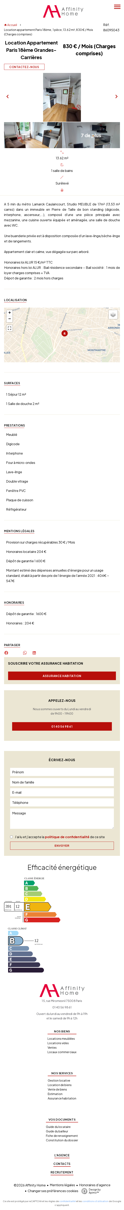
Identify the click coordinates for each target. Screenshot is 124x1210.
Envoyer (62, 845)
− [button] (9, 319)
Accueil (10, 25)
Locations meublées (61, 1038)
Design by (90, 1191)
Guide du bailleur (57, 1131)
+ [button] (9, 313)
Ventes (52, 1047)
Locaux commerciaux (62, 1052)
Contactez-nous (24, 67)
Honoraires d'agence (94, 1185)
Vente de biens (57, 1089)
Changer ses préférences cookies (53, 1191)
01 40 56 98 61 (62, 726)
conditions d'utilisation (95, 1201)
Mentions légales (62, 1185)
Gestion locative (59, 1080)
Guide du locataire (58, 1127)
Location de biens (60, 1085)
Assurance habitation (62, 676)
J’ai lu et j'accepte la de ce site (60, 837)
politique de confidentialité (67, 837)
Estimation (55, 1094)
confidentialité (67, 1201)
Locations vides (58, 1043)
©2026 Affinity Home (30, 1185)
